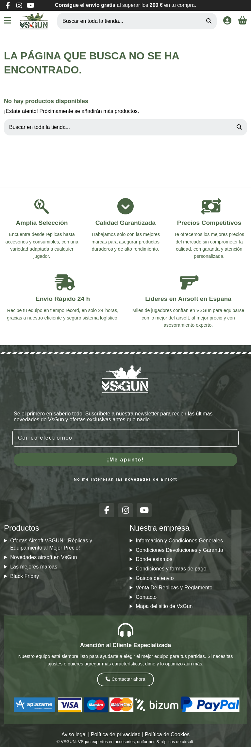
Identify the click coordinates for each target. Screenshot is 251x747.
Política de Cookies (167, 734)
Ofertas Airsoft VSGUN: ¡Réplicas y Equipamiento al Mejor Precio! (51, 544)
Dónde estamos (154, 559)
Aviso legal (74, 734)
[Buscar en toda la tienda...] (209, 21)
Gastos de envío (155, 578)
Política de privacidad (116, 734)
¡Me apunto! (125, 459)
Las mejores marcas (33, 566)
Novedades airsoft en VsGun (43, 557)
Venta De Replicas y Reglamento (174, 587)
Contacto (146, 597)
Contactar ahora (125, 679)
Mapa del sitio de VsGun (164, 606)
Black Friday (24, 576)
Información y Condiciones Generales (179, 540)
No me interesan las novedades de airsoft (125, 479)
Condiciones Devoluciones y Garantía (179, 550)
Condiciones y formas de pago (171, 568)
